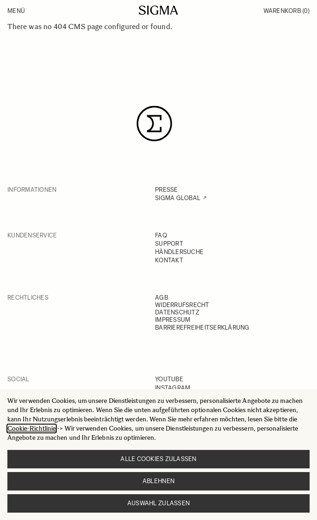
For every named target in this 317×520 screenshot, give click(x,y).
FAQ (161, 235)
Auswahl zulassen (158, 503)
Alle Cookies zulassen (158, 458)
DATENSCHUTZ (177, 312)
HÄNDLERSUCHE (179, 251)
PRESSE (166, 189)
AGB (161, 297)
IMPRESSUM (172, 319)
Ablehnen (158, 481)
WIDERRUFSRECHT (182, 304)
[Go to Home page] (158, 10)
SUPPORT (169, 243)
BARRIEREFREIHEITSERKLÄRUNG (202, 327)
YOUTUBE (169, 379)
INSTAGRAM (172, 387)
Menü (16, 10)
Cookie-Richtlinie (31, 428)
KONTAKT (169, 260)
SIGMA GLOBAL (177, 198)
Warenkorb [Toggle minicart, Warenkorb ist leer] (286, 10)
